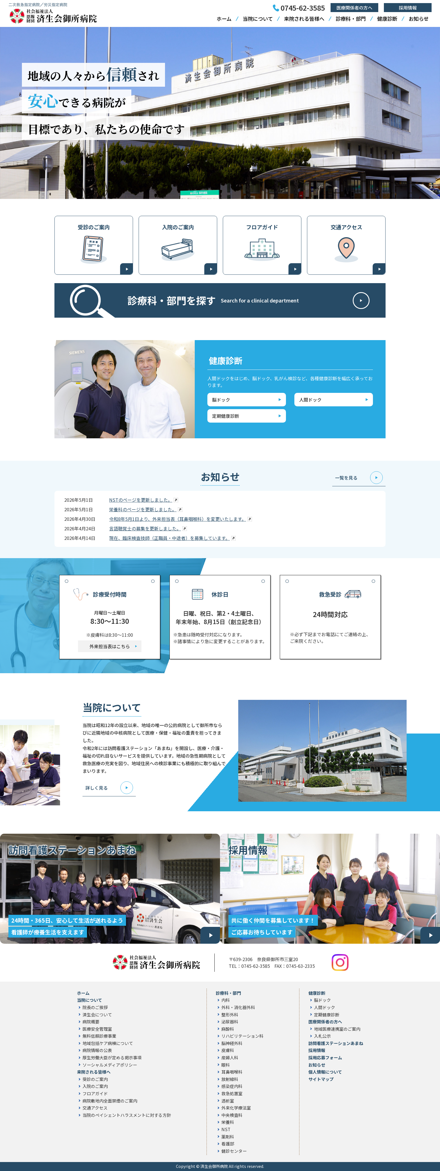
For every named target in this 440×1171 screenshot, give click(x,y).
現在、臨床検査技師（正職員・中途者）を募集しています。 (169, 538)
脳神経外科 (231, 1043)
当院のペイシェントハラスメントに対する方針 (126, 1115)
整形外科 (229, 1015)
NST (225, 1129)
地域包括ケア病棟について (107, 1043)
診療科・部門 (351, 18)
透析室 (227, 1101)
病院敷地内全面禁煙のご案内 (109, 1101)
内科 (225, 1000)
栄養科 (227, 1122)
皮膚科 (227, 1050)
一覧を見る (346, 477)
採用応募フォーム (325, 1057)
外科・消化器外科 (238, 1007)
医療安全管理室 (97, 1029)
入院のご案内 (178, 227)
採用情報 (408, 7)
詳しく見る (96, 787)
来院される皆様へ (304, 18)
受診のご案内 (94, 227)
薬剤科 (227, 1137)
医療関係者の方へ (354, 7)
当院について (258, 18)
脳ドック (322, 1000)
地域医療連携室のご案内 (337, 1029)
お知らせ (419, 18)
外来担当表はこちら (110, 646)
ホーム (224, 18)
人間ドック (324, 1007)
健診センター (234, 1151)
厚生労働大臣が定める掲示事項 (111, 1057)
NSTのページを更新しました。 (140, 499)
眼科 (225, 1065)
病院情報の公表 (97, 1050)
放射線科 (229, 1079)
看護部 (227, 1144)
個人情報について (325, 1072)
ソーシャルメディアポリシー (109, 1065)
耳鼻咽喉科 (231, 1072)
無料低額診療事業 (99, 1036)
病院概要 (90, 1022)
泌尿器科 (229, 1022)
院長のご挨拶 (95, 1007)
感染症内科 (231, 1086)
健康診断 (387, 18)
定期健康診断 (326, 1015)
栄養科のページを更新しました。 (143, 509)
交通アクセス (346, 227)
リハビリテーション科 (242, 1036)
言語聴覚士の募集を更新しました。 (145, 528)
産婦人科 (229, 1057)
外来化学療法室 (236, 1108)
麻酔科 (227, 1029)
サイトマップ (321, 1079)
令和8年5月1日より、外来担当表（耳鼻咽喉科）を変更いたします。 (177, 518)
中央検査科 (231, 1115)
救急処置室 (231, 1093)
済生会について (97, 1015)
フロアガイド (262, 227)
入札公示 (322, 1036)
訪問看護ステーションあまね (335, 1043)
